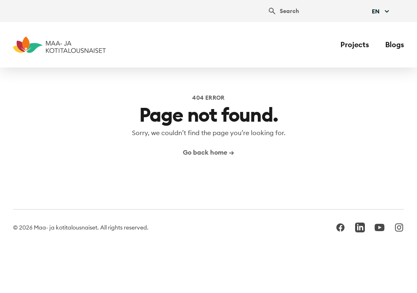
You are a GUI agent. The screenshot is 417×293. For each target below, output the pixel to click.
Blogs (394, 44)
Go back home (208, 152)
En (381, 11)
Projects (354, 44)
